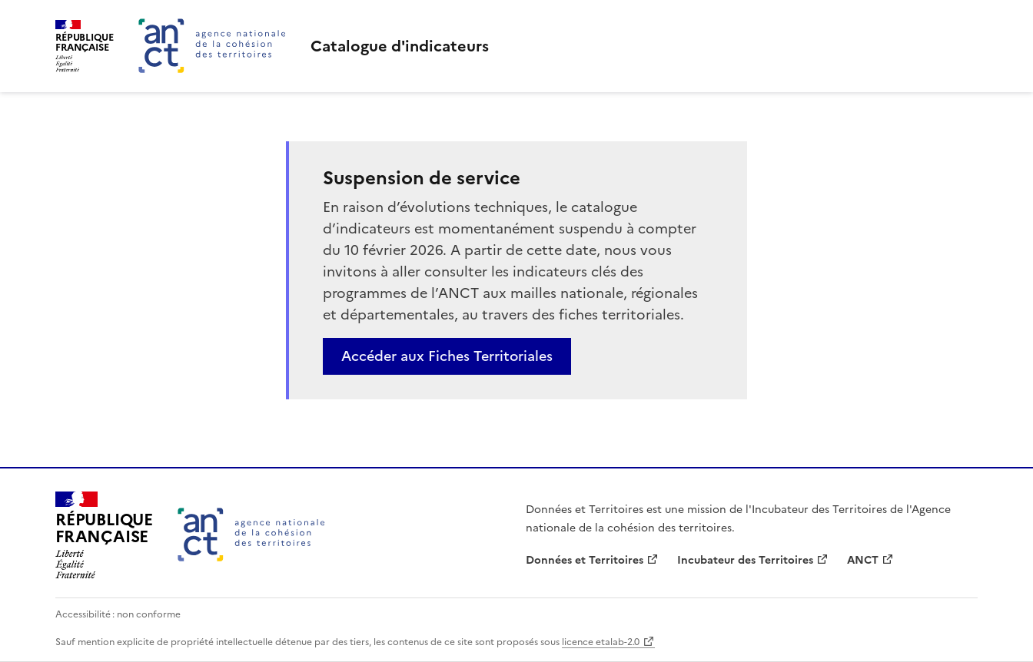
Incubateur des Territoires (745, 560)
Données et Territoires (584, 560)
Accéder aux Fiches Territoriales (447, 356)
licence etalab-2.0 (600, 642)
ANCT (863, 560)
